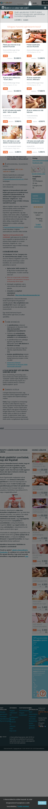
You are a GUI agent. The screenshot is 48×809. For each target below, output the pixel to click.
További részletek (23, 806)
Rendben (42, 803)
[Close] (45, 7)
